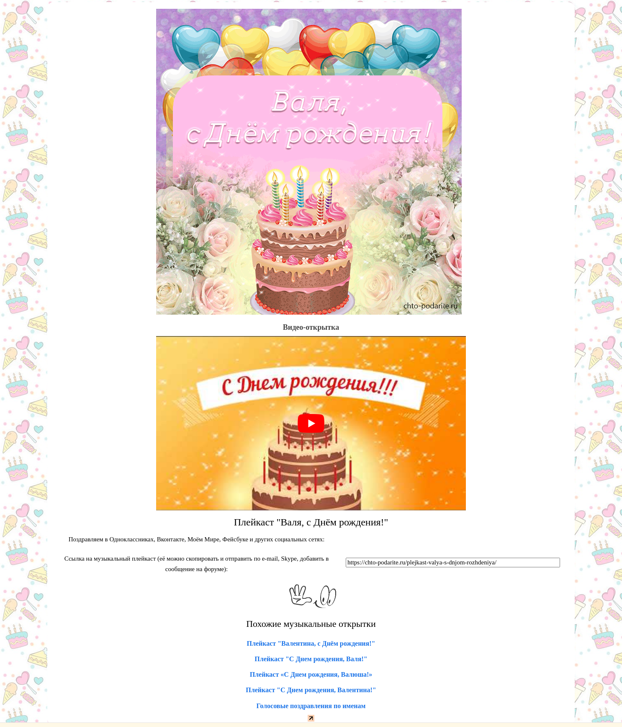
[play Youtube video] (311, 423)
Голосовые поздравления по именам (311, 705)
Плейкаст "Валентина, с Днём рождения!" (311, 643)
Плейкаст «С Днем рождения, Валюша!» (311, 674)
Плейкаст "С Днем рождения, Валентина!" (311, 689)
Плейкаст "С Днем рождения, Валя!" (310, 658)
